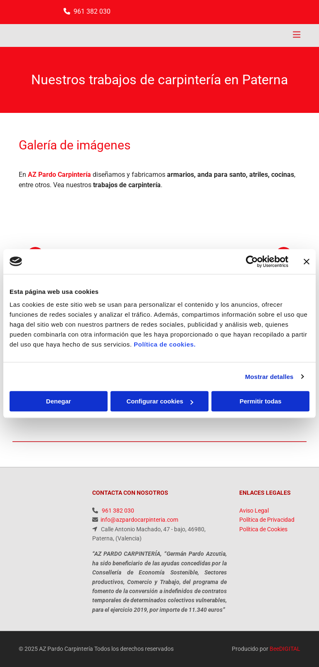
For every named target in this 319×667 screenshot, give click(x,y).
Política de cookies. (165, 344)
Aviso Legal (254, 510)
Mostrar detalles (269, 376)
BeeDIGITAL (285, 648)
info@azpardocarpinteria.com (139, 519)
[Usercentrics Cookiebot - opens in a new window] (252, 261)
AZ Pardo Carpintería (59, 174)
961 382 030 (92, 11)
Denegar (58, 401)
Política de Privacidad (266, 519)
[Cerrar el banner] (306, 261)
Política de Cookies (263, 529)
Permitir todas (261, 401)
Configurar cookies (159, 401)
